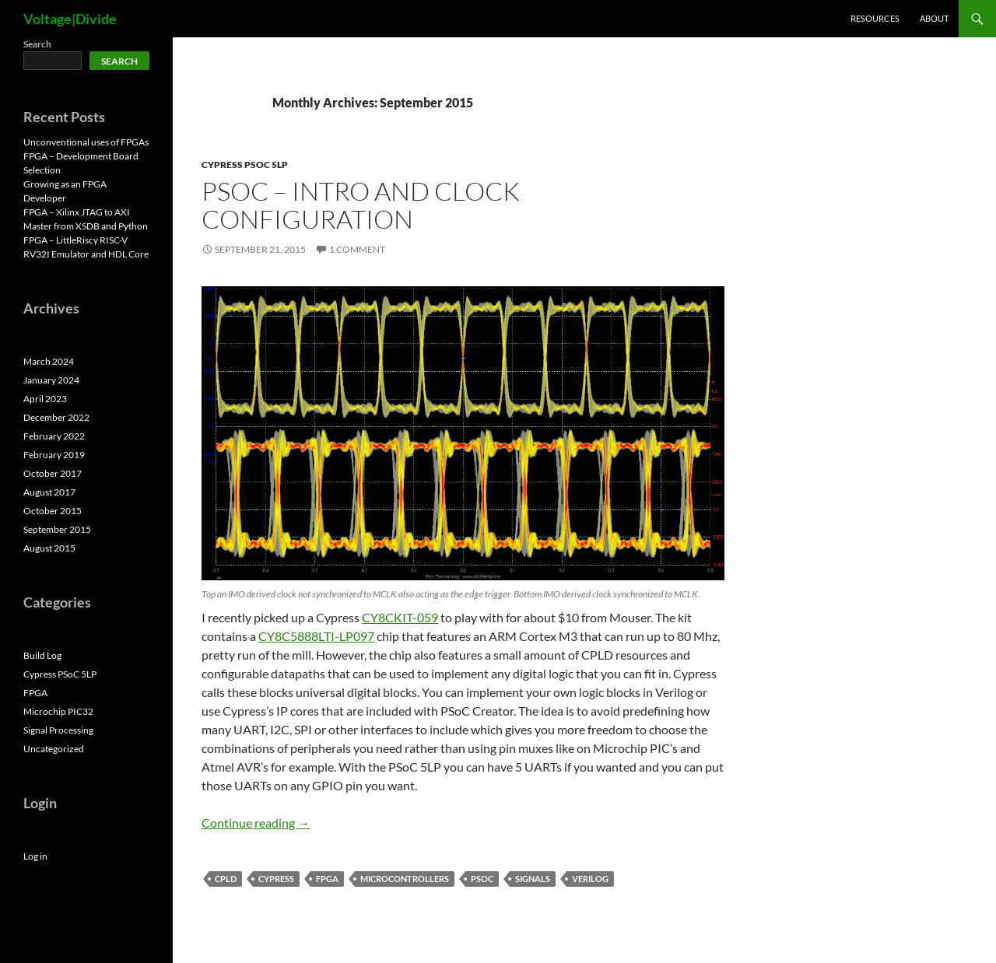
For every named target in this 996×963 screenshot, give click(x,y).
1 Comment (357, 249)
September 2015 (57, 529)
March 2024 (48, 361)
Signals (532, 879)
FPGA (327, 879)
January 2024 (51, 380)
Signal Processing (58, 730)
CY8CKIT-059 (400, 617)
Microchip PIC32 (58, 711)
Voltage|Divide (70, 18)
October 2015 (52, 511)
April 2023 (45, 398)
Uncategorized (53, 749)
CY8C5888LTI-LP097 (316, 636)
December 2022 (56, 417)
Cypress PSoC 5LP (245, 164)
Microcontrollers (404, 879)
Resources (875, 18)
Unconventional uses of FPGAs (86, 142)
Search (37, 44)
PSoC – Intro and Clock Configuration (361, 205)
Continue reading (256, 822)
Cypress (276, 879)
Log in (35, 856)
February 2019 (54, 454)
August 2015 (49, 548)
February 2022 (54, 436)
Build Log (42, 655)
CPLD (226, 879)
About (934, 18)
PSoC (482, 879)
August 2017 (49, 492)
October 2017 (52, 473)
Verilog (590, 879)
